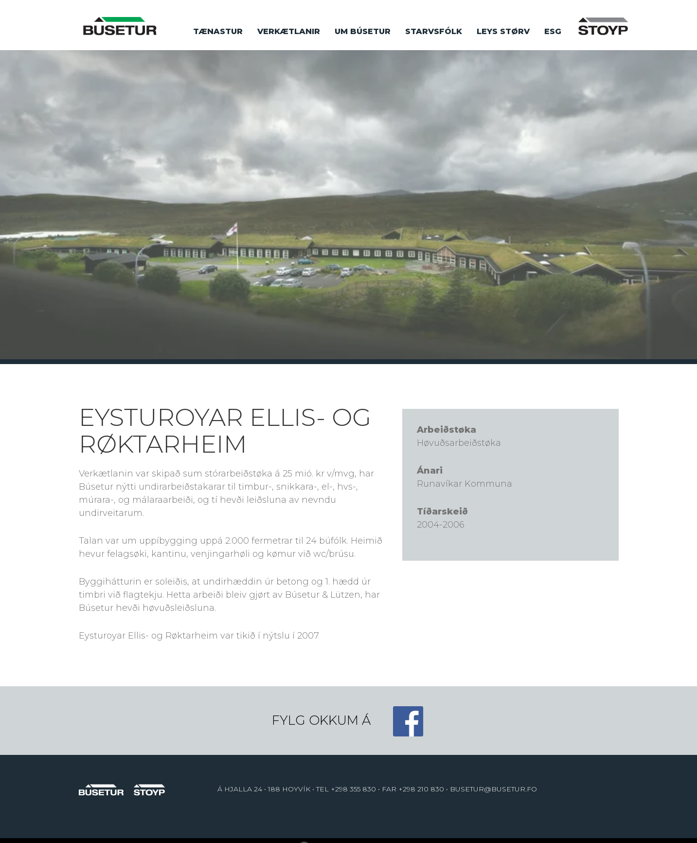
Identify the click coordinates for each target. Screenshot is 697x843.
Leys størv (503, 31)
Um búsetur (363, 31)
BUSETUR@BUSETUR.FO (493, 789)
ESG (552, 31)
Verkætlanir (288, 31)
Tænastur (218, 31)
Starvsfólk (433, 31)
